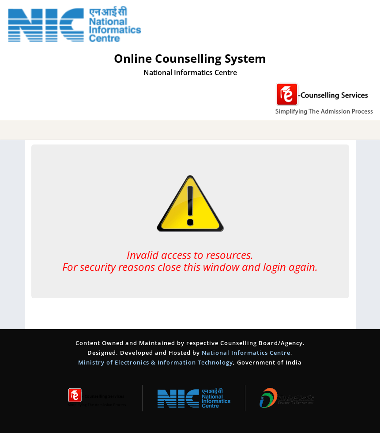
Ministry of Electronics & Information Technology (155, 362)
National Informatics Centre (246, 353)
